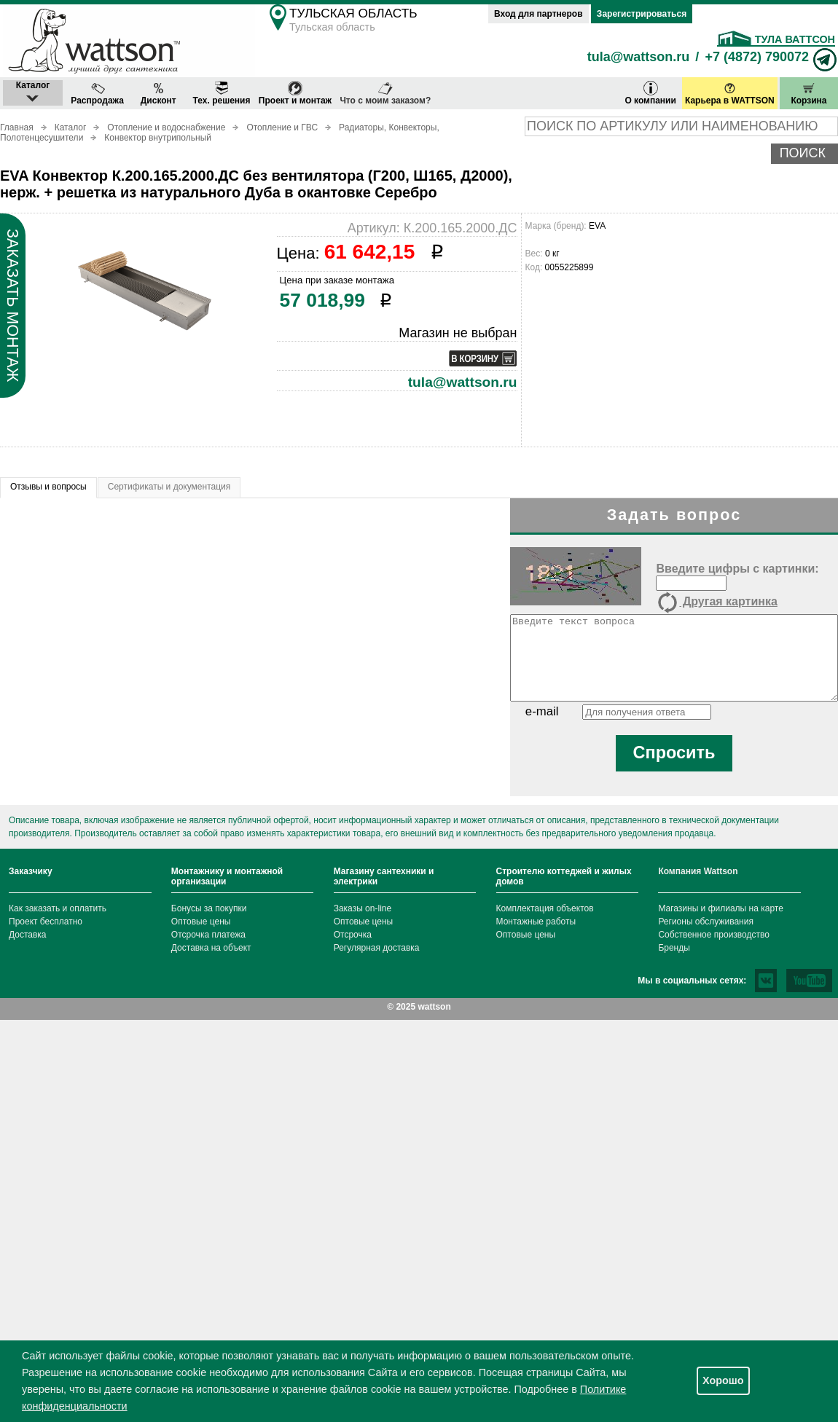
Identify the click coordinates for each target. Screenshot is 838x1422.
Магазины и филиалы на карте (720, 908)
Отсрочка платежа (208, 935)
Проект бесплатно (45, 921)
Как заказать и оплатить (57, 908)
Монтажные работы (536, 921)
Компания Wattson (697, 871)
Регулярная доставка (377, 948)
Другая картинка (716, 602)
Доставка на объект (211, 948)
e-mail (542, 711)
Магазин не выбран (458, 333)
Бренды (673, 948)
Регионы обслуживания (705, 921)
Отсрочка (353, 935)
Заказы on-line (362, 908)
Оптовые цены (201, 921)
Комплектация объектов (545, 908)
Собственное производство (714, 935)
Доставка (28, 935)
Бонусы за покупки (209, 908)
